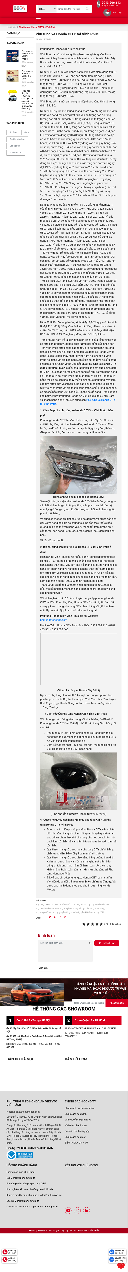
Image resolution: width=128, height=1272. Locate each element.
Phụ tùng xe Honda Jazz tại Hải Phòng (27, 55)
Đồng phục (15, 146)
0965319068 (102, 1033)
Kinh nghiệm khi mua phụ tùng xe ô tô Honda (29, 1189)
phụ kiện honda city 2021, (47, 908)
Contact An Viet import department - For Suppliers (32, 1206)
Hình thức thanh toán (76, 1125)
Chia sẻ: (39, 918)
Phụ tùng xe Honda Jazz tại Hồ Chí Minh (27, 75)
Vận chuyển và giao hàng (77, 1119)
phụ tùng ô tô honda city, (47, 912)
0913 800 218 (30, 1044)
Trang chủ (11, 27)
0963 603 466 (45, 1044)
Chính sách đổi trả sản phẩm (79, 1108)
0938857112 (71, 1036)
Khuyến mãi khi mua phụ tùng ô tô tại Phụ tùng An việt (34, 1195)
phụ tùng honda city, (69, 908)
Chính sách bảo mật (75, 1137)
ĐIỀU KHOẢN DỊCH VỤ (76, 1142)
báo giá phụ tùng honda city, (92, 908)
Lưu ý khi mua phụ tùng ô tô (20, 1178)
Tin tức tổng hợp (17, 139)
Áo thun (13, 132)
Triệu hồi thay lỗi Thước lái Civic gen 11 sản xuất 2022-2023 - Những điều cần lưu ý (27, 100)
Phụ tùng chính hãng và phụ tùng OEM (26, 1183)
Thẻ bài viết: (41, 900)
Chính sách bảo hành (75, 1114)
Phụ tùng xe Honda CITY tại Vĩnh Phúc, (54, 904)
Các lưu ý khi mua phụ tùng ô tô (22, 1201)
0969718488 (88, 1033)
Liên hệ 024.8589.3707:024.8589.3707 (29, 1148)
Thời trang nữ (16, 152)
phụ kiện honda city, (100, 904)
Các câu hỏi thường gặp (77, 1131)
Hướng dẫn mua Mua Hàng (20, 1172)
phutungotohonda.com (53, 619)
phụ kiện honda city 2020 (92, 912)
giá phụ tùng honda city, (70, 912)
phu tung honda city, (81, 904)
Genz (26, 132)
